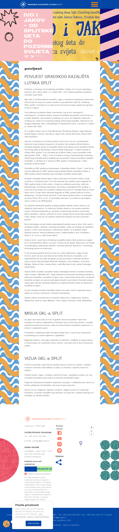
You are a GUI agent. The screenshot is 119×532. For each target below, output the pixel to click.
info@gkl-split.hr (59, 518)
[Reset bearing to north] (91, 434)
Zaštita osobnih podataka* (38, 474)
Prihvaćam (33, 523)
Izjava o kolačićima (71, 525)
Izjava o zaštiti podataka (38, 517)
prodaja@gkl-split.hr (40, 441)
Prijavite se (44, 469)
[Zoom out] (91, 431)
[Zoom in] (91, 427)
